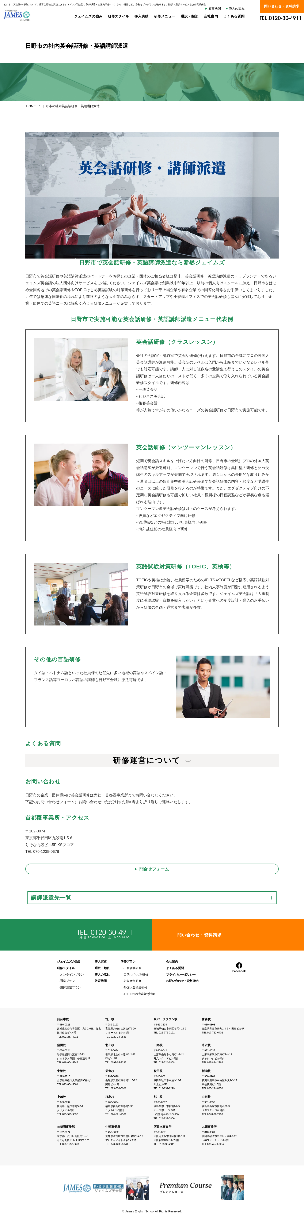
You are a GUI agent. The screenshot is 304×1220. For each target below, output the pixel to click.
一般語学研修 (132, 968)
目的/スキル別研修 (136, 974)
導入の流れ (237, 9)
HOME (31, 106)
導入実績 (141, 16)
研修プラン (128, 961)
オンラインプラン (72, 974)
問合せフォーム (154, 869)
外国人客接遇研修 (135, 987)
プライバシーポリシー (180, 974)
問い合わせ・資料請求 (282, 6)
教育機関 (215, 9)
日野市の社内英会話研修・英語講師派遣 (71, 106)
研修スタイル (118, 16)
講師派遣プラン (70, 987)
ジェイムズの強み (88, 16)
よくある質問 (234, 16)
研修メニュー (164, 16)
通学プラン (67, 981)
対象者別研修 (132, 981)
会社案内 (211, 16)
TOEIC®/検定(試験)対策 (139, 993)
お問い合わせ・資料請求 (182, 981)
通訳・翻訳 (189, 16)
